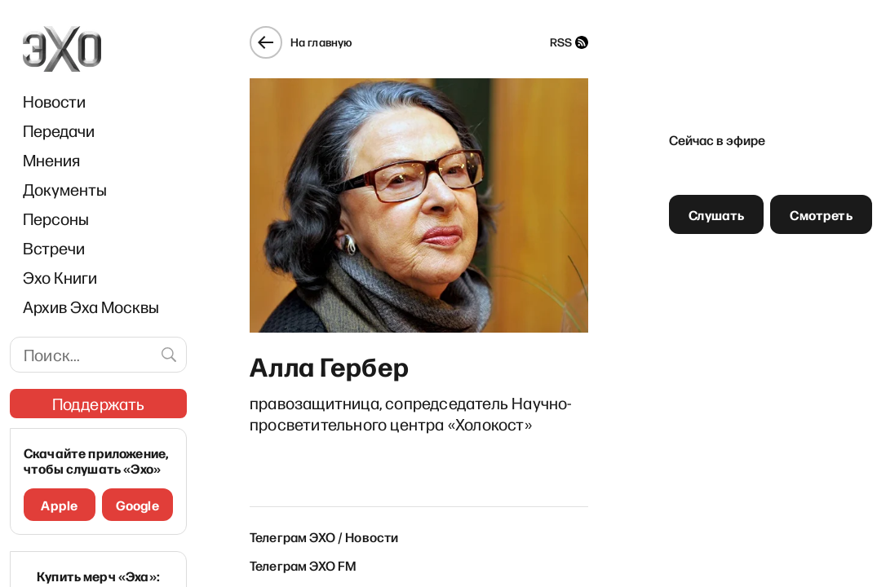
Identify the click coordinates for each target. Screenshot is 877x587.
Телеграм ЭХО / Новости (324, 536)
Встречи (54, 247)
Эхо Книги (60, 277)
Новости (54, 101)
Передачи (59, 130)
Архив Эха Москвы (91, 306)
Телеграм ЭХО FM (303, 565)
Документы (65, 189)
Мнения (51, 159)
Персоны (56, 218)
